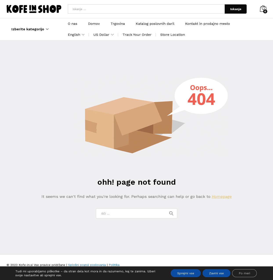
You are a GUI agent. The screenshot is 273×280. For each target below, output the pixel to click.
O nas (72, 23)
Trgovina (117, 23)
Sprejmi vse (185, 273)
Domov (94, 23)
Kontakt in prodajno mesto (207, 23)
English (74, 34)
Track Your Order (137, 35)
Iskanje (235, 9)
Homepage (222, 196)
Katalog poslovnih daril (155, 23)
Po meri (244, 273)
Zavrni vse (216, 273)
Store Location (172, 35)
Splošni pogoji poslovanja (87, 265)
